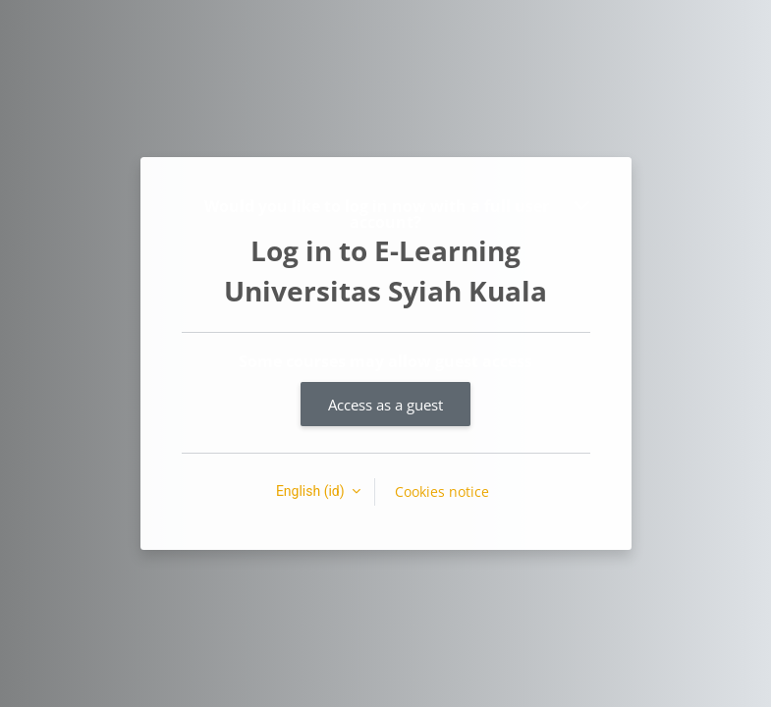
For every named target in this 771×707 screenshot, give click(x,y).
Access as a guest (385, 404)
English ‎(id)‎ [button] (312, 491)
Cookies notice (442, 491)
